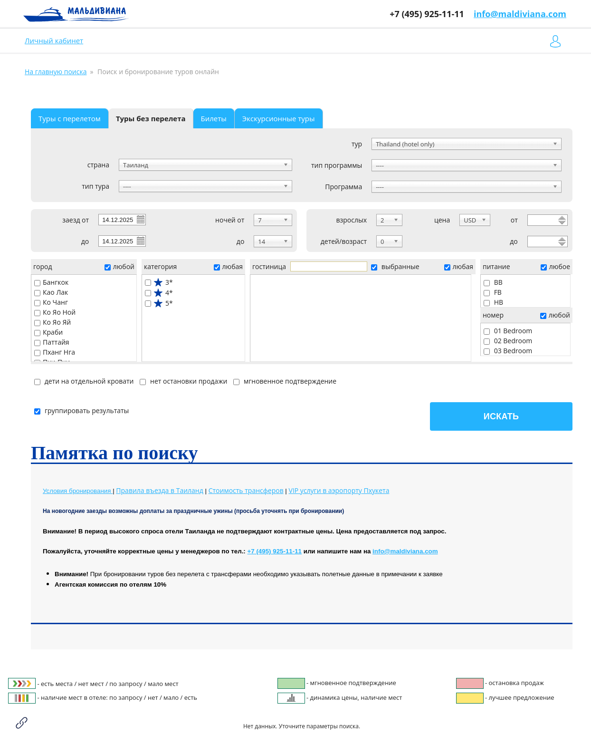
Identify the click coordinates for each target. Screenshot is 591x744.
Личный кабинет (54, 40)
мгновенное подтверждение (284, 381)
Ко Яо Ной (55, 312)
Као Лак (51, 292)
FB (493, 292)
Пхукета (339, 490)
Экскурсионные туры (278, 118)
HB (493, 302)
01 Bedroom (508, 330)
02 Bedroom (508, 340)
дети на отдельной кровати (83, 381)
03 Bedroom (508, 350)
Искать (501, 416)
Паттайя (51, 342)
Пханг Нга (54, 352)
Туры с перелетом (69, 118)
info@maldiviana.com (520, 13)
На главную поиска (55, 71)
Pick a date (140, 219)
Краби (48, 332)
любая (228, 266)
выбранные (395, 266)
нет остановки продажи (183, 381)
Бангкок (51, 282)
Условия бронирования (78, 490)
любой (119, 266)
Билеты (214, 118)
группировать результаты (81, 410)
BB (493, 282)
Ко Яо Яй (52, 322)
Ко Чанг (51, 302)
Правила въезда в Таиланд (159, 490)
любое (555, 266)
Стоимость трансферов (246, 490)
